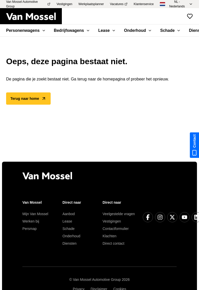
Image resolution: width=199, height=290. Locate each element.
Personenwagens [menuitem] (26, 30)
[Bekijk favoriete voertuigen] (190, 16)
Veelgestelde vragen (119, 214)
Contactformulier (116, 229)
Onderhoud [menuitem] (138, 30)
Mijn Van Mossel (35, 214)
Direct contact (113, 243)
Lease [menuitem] (107, 30)
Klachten (109, 236)
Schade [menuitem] (170, 30)
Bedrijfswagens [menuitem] (72, 30)
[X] (172, 217)
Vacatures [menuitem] (118, 4)
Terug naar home (28, 98)
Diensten (70, 243)
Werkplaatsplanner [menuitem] (91, 4)
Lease (67, 221)
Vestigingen (112, 221)
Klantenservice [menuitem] (144, 4)
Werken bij (30, 221)
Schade (69, 229)
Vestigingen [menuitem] (64, 4)
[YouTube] (184, 217)
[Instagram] (160, 217)
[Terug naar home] (34, 16)
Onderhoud (71, 236)
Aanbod (69, 214)
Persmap (29, 229)
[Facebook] (148, 217)
